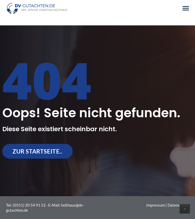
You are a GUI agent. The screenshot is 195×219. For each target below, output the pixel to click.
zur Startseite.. (37, 151)
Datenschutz (178, 205)
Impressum (155, 205)
